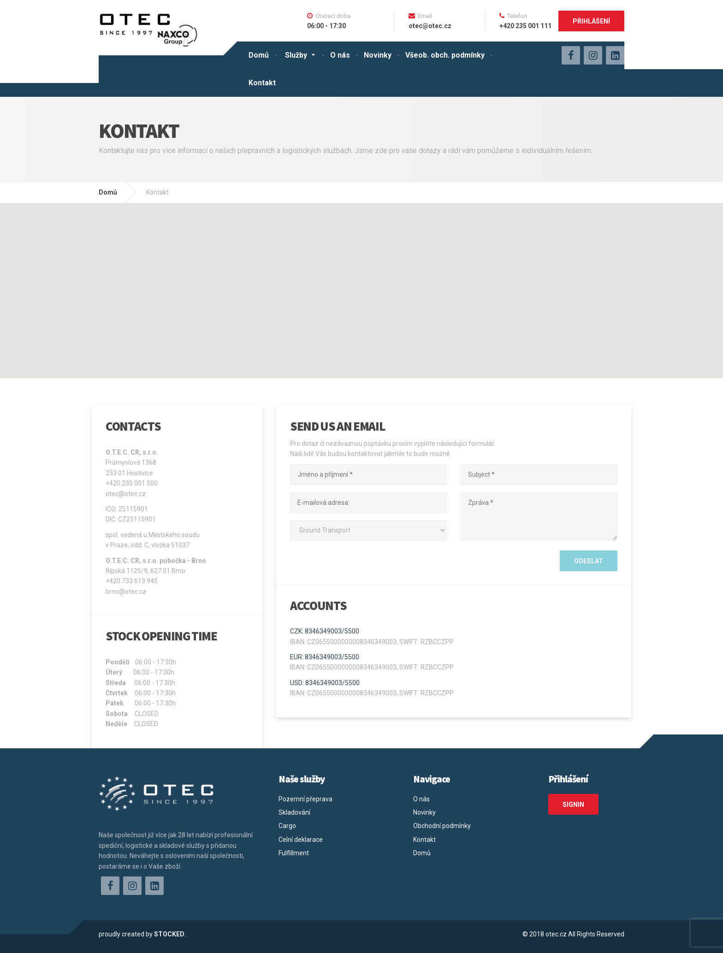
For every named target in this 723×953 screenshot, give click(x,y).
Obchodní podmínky (442, 825)
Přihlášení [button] (591, 21)
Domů (259, 55)
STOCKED (169, 934)
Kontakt (262, 82)
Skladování (294, 812)
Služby (296, 55)
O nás (340, 55)
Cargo (287, 825)
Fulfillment (294, 853)
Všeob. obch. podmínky (445, 55)
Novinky (377, 55)
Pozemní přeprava (305, 799)
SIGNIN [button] (573, 804)
